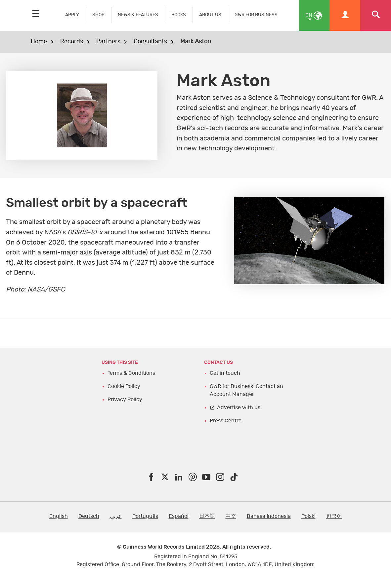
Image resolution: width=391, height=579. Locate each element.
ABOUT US (210, 14)
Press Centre (225, 420)
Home (39, 42)
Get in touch (225, 373)
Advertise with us (238, 407)
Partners (108, 42)
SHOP (98, 14)
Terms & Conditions (131, 373)
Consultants (150, 42)
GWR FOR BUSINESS (256, 14)
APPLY (72, 14)
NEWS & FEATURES (138, 14)
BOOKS (178, 14)
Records (71, 42)
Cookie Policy (124, 386)
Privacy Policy (125, 399)
